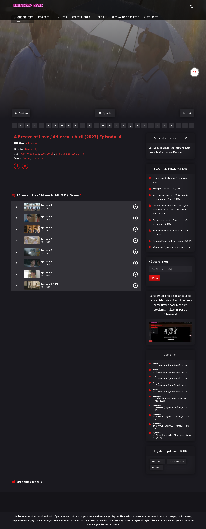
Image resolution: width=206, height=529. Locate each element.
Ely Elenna (157, 396)
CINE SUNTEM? (25, 16)
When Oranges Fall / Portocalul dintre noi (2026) (172, 436)
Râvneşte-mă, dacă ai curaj (165, 247)
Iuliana (155, 363)
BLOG (101, 16)
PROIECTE (43, 16)
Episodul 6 (46, 261)
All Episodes (31, 143)
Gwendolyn (31, 149)
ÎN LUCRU (62, 16)
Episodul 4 (46, 238)
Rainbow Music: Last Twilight (166, 240)
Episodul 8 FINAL (49, 283)
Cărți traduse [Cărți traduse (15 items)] (176, 461)
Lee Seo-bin (47, 153)
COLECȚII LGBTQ (81, 16)
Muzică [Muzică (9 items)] (156, 467)
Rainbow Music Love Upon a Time (168, 230)
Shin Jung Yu (63, 153)
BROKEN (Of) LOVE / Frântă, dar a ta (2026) (171, 408)
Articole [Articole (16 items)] (157, 461)
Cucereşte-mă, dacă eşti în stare (168, 178)
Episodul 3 (46, 227)
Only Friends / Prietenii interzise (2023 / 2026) (170, 399)
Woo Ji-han (78, 153)
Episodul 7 (46, 272)
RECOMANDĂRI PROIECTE (125, 16)
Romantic (37, 158)
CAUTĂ (154, 277)
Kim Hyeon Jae (30, 153)
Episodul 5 (46, 250)
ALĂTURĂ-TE (151, 16)
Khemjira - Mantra (161, 188)
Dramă (26, 158)
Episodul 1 (46, 205)
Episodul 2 (46, 216)
